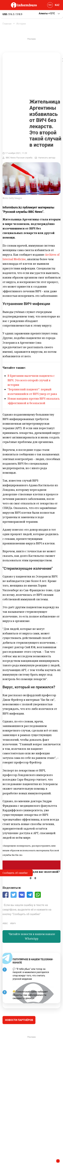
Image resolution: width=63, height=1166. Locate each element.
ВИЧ (13, 923)
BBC (6, 923)
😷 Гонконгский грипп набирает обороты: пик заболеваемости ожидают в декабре (30, 995)
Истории (21, 23)
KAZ (57, 5)
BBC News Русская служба (19, 157)
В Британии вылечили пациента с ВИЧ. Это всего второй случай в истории (31, 380)
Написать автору (46, 157)
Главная (7, 23)
